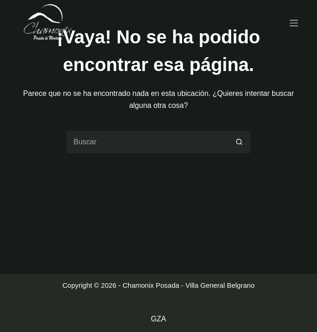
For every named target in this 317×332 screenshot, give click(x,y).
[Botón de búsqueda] (239, 142)
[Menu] (294, 23)
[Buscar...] (147, 142)
